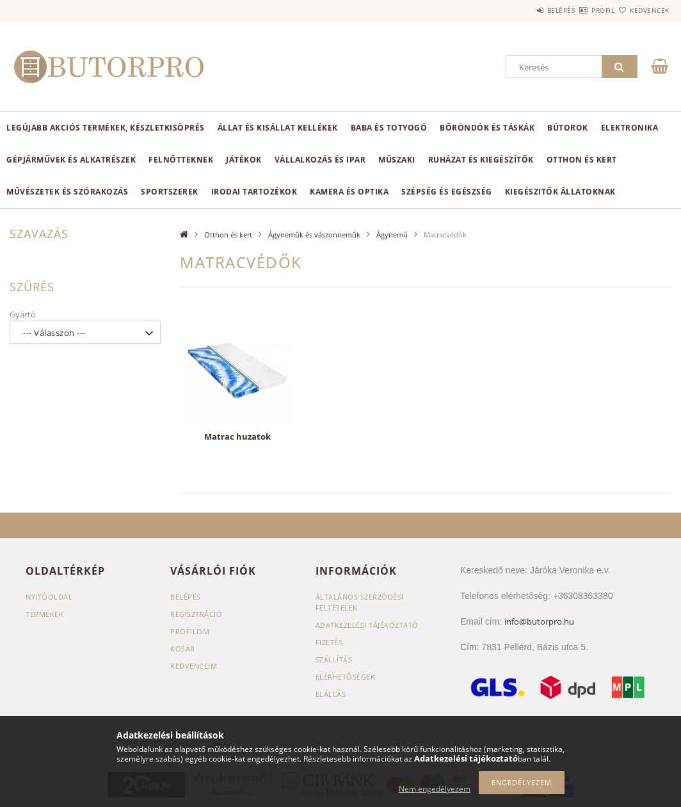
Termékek (44, 614)
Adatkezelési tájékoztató (367, 625)
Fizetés (329, 642)
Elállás (331, 694)
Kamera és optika (349, 191)
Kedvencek (642, 10)
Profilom (189, 631)
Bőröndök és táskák (487, 127)
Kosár (182, 648)
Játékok (244, 159)
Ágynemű (392, 234)
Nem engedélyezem (434, 788)
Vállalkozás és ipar (320, 159)
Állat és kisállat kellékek (278, 127)
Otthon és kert (582, 159)
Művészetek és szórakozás (67, 191)
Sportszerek (169, 191)
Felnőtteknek (180, 159)
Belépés (523, 10)
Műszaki (396, 159)
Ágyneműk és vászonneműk (314, 234)
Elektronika (630, 127)
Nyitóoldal (49, 597)
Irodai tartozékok (254, 191)
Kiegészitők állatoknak (560, 191)
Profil (580, 10)
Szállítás (334, 659)
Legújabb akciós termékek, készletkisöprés (105, 127)
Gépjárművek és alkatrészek (71, 159)
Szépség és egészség (446, 191)
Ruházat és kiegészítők (481, 159)
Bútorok (567, 127)
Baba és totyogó (389, 127)
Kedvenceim (193, 666)
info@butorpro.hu (539, 621)
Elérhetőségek (346, 677)
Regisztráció (196, 614)
